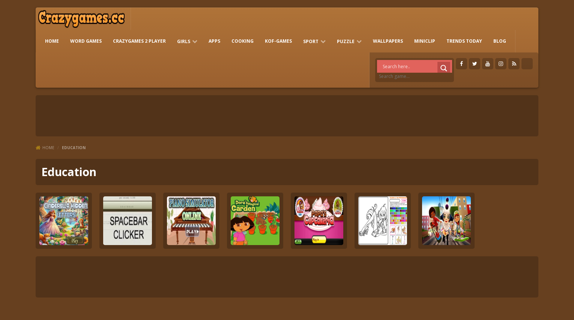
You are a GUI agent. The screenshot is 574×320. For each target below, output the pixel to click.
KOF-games (278, 41)
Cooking (242, 41)
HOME (52, 41)
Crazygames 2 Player (139, 41)
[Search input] (416, 66)
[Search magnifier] (443, 68)
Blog (499, 41)
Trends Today (464, 41)
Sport (311, 41)
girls (183, 41)
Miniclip (424, 41)
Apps (214, 41)
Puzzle (346, 41)
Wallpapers (388, 41)
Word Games (86, 41)
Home (48, 147)
